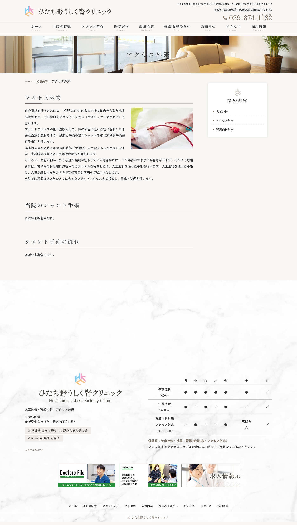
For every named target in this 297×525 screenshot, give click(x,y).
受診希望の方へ (177, 28)
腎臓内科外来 (225, 130)
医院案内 (121, 28)
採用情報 (258, 28)
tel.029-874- (52, 451)
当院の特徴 (61, 28)
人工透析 (222, 111)
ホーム (36, 28)
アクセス (233, 28)
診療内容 (146, 28)
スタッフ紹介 (92, 28)
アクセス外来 (225, 121)
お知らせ (208, 28)
